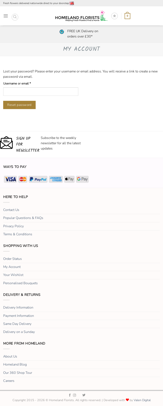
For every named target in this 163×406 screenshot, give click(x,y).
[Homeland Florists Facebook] (70, 395)
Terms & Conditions (17, 234)
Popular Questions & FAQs (23, 218)
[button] (5, 16)
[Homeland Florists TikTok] (79, 395)
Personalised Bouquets (20, 283)
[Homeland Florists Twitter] (84, 395)
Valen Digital (142, 400)
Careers (8, 380)
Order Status (12, 258)
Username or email (23, 83)
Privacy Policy (13, 226)
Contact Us (11, 210)
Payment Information (18, 315)
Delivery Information (18, 307)
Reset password (19, 105)
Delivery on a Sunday (19, 332)
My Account (12, 267)
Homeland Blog (15, 364)
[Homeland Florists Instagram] (74, 395)
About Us (10, 356)
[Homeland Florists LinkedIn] (88, 395)
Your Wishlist (13, 275)
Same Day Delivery (17, 323)
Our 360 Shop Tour (17, 372)
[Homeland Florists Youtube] (93, 395)
